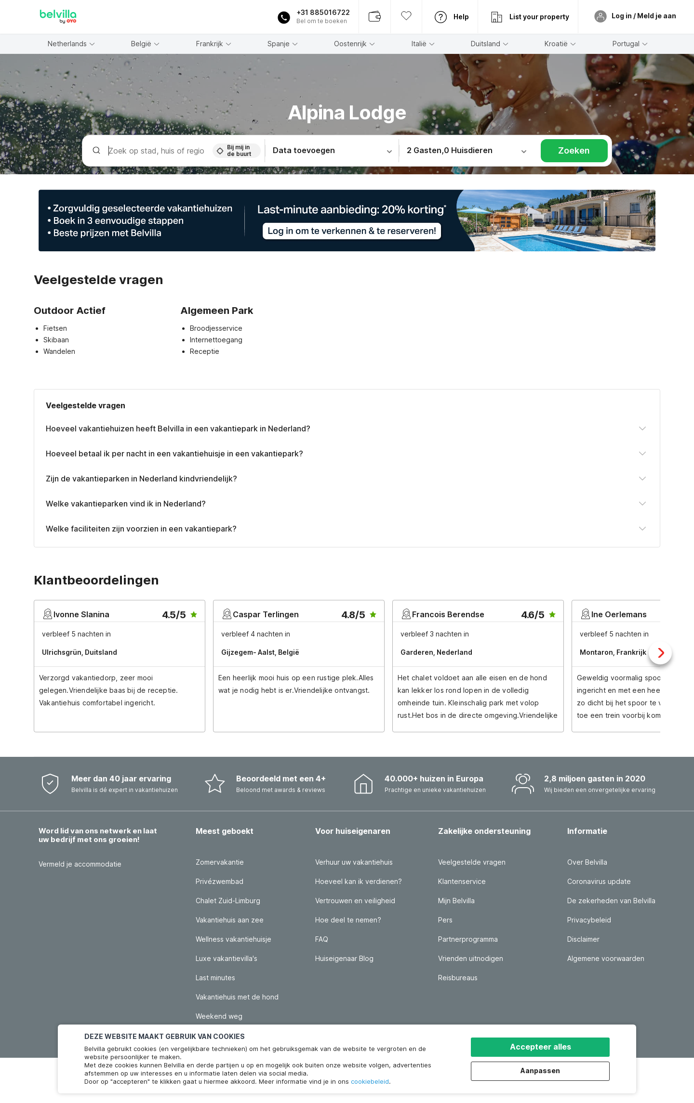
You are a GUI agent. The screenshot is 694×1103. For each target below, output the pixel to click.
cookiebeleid (370, 1081)
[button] (347, 220)
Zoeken (574, 150)
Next (660, 652)
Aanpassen (540, 1070)
